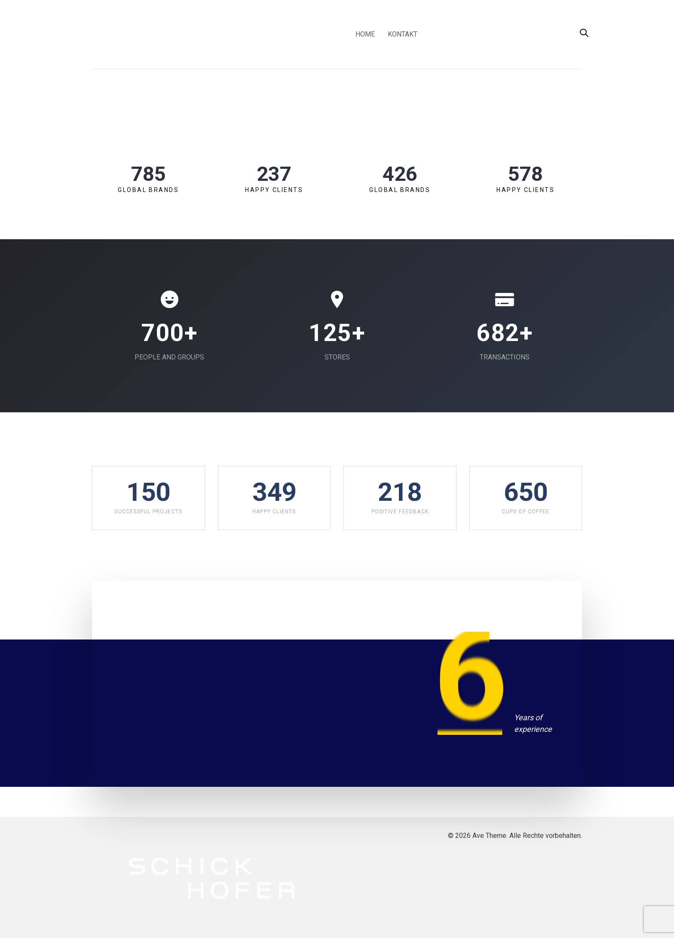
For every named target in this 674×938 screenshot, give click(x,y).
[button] (584, 34)
